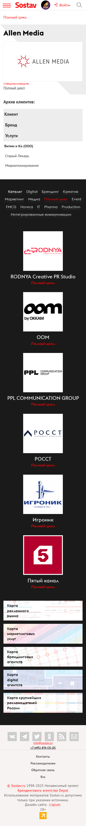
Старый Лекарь (17, 155)
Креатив (70, 191)
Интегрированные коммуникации (41, 214)
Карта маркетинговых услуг (21, 633)
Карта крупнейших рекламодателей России (24, 702)
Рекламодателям (43, 763)
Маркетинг (14, 199)
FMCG (11, 206)
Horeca (26, 206)
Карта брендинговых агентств (20, 656)
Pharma (51, 206)
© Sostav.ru (16, 785)
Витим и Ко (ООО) (18, 146)
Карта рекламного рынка (18, 610)
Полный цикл (15, 17)
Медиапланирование (22, 165)
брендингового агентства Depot (43, 790)
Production (71, 206)
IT (38, 206)
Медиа (34, 199)
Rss (43, 777)
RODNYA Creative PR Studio (43, 276)
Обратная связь (43, 770)
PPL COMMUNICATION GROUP (43, 398)
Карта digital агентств (14, 679)
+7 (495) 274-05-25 (43, 747)
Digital (32, 191)
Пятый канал (43, 580)
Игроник (43, 520)
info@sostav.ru (43, 743)
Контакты (43, 756)
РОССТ (43, 459)
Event (76, 199)
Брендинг (50, 191)
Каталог (15, 191)
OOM (43, 337)
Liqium (55, 804)
